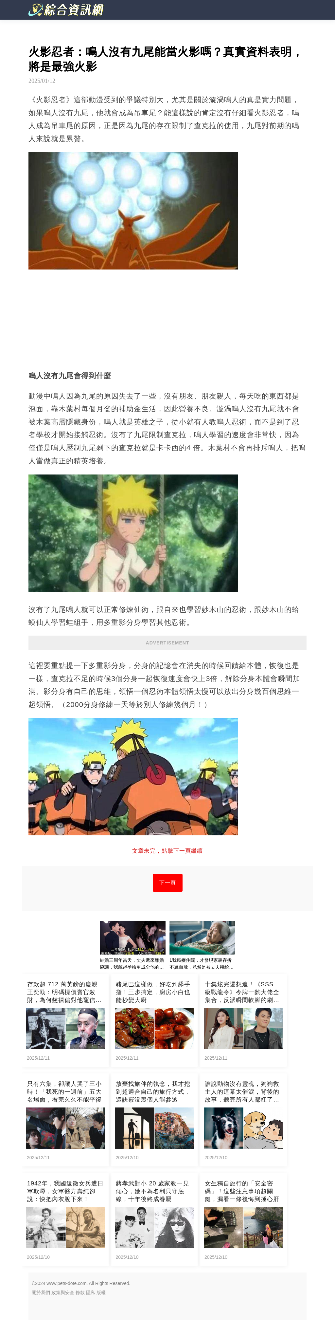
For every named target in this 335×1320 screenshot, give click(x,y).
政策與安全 (62, 1292)
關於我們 (41, 1292)
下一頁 (167, 882)
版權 (101, 1292)
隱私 (90, 1292)
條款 (80, 1292)
